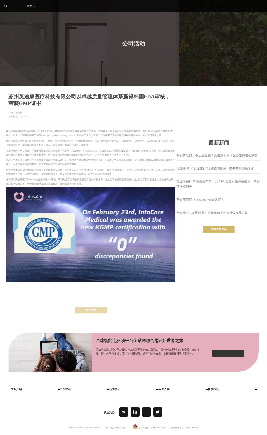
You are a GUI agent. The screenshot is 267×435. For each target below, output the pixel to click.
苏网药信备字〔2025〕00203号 (185, 427)
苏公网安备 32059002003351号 (151, 427)
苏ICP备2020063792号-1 (116, 427)
